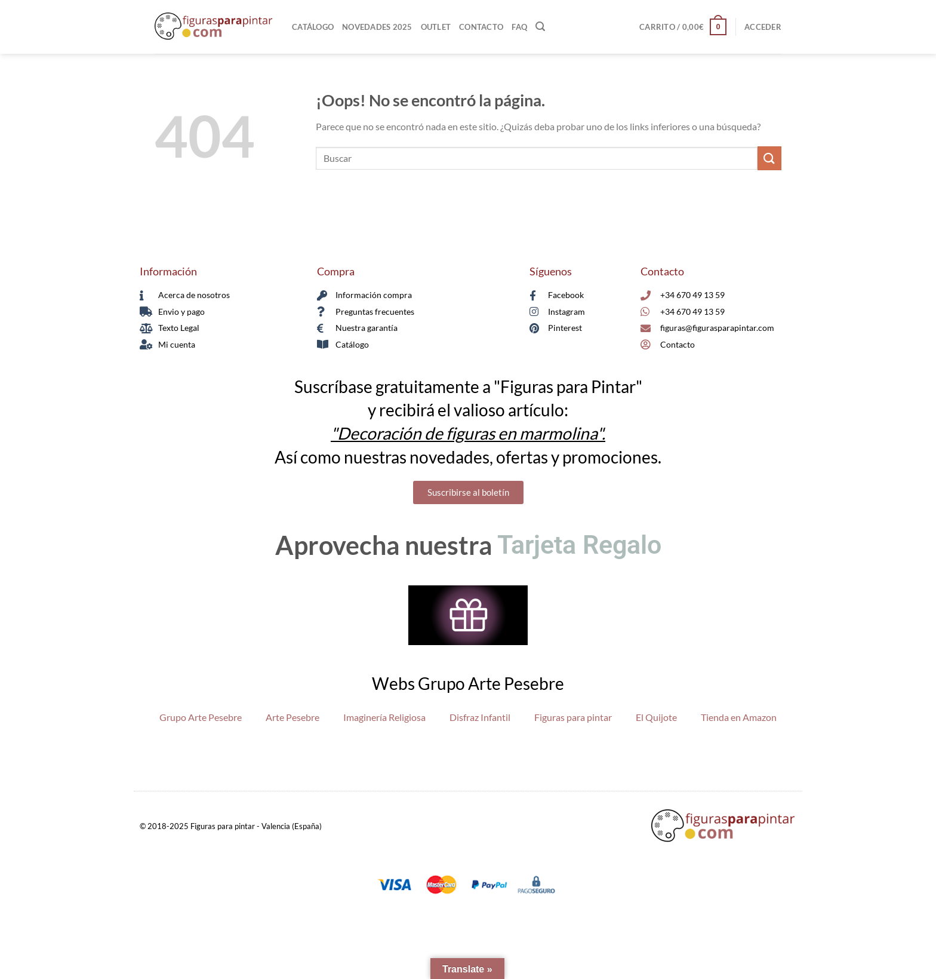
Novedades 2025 (377, 27)
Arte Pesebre (292, 717)
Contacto (481, 27)
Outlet (436, 27)
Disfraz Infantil (479, 717)
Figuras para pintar (573, 717)
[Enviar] (769, 158)
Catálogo (313, 27)
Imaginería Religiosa (384, 717)
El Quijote (656, 717)
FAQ (519, 27)
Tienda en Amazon (739, 717)
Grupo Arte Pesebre (200, 717)
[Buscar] (540, 26)
